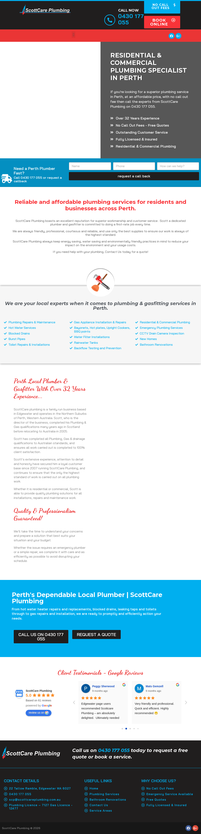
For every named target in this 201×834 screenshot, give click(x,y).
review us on (38, 713)
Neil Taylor (153, 686)
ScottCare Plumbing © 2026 (21, 828)
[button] (162, 22)
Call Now (128, 10)
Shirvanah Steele (103, 686)
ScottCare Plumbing (39, 690)
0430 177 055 (114, 750)
